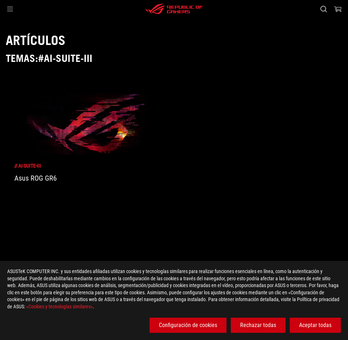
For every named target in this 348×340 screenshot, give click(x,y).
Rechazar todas (258, 325)
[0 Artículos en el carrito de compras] (338, 9)
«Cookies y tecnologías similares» (59, 306)
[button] (10, 9)
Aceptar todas (315, 325)
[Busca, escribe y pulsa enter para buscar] (323, 9)
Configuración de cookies (188, 325)
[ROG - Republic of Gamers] (174, 9)
